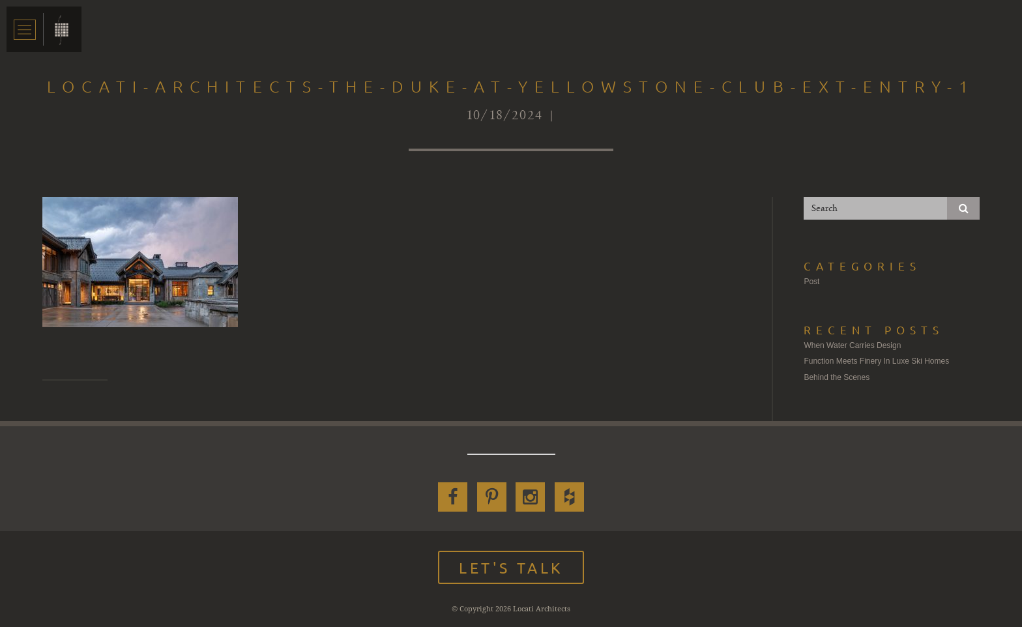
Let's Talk (511, 567)
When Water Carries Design (852, 345)
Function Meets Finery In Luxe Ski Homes (876, 361)
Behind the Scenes (836, 377)
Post (811, 281)
